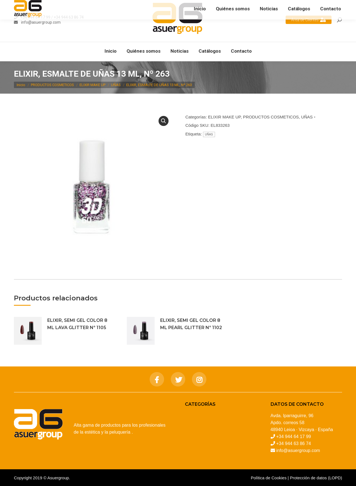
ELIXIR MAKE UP (224, 117)
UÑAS (307, 117)
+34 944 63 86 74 (69, 17)
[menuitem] (110, 51)
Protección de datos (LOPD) (316, 477)
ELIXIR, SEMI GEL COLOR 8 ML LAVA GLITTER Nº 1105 (77, 324)
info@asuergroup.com (40, 22)
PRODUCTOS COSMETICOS (271, 117)
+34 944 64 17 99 (35, 17)
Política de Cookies (268, 477)
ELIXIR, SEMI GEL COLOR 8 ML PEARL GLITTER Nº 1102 (191, 324)
